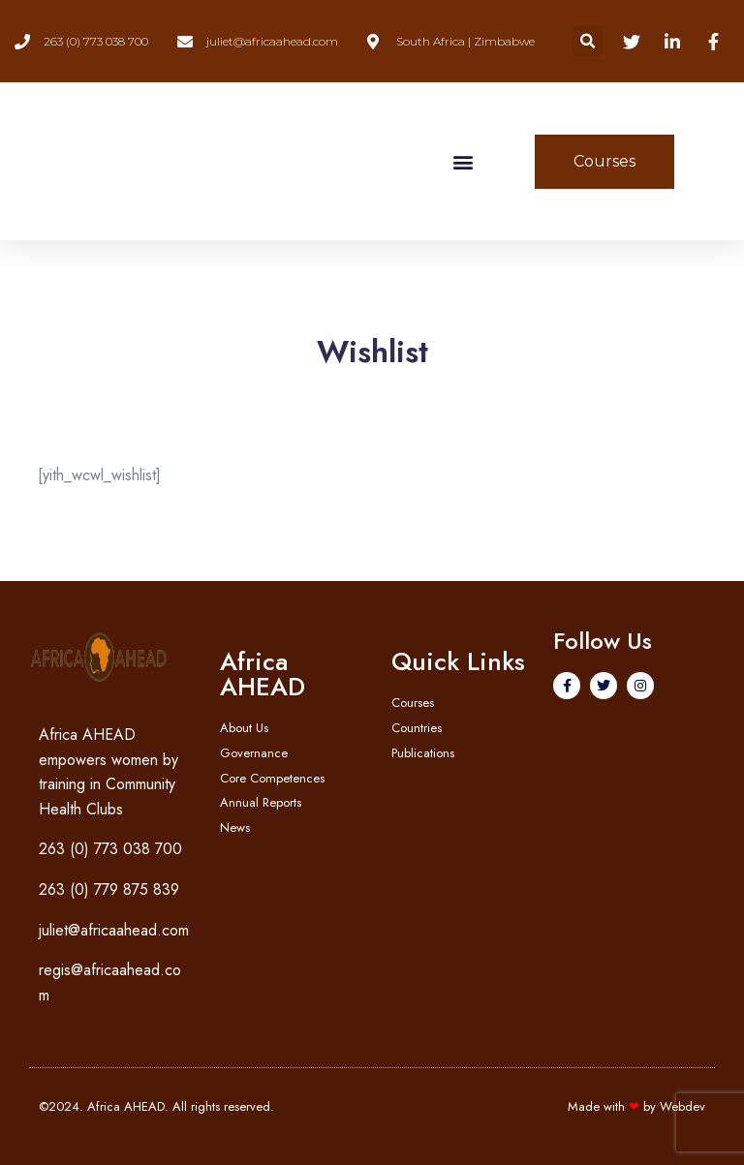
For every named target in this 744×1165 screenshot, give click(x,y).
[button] (588, 41)
